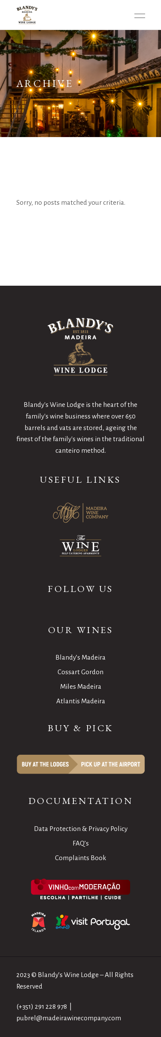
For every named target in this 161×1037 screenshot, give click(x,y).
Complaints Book (80, 857)
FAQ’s (81, 843)
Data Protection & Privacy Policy (81, 828)
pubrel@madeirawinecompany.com (68, 1018)
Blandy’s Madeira (80, 657)
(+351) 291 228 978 (41, 1006)
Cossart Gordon (80, 671)
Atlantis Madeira (80, 701)
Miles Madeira (80, 686)
